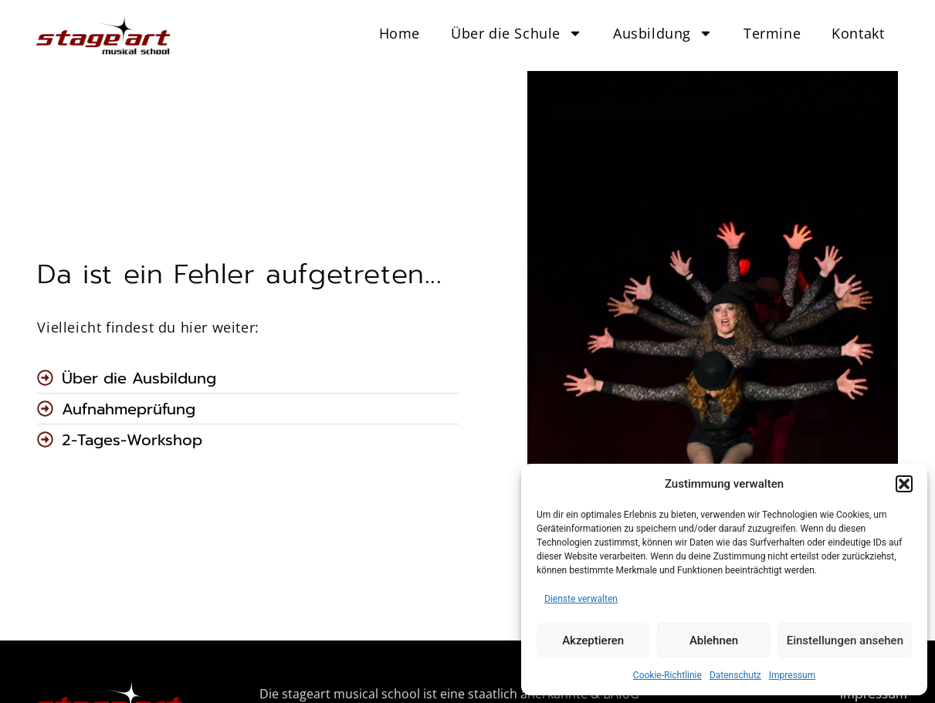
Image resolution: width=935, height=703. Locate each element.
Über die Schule (516, 33)
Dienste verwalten (581, 598)
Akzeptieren (593, 640)
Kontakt (858, 33)
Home (399, 33)
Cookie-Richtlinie (667, 675)
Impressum (792, 675)
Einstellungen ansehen (845, 640)
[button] (904, 484)
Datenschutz (735, 675)
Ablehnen (713, 640)
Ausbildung (663, 33)
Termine (772, 33)
